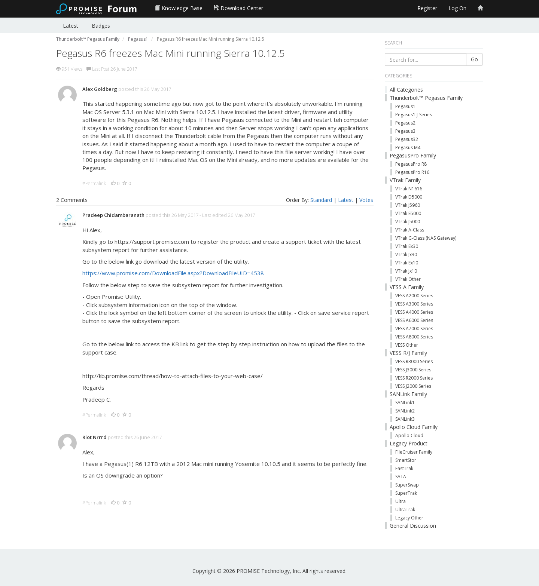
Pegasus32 (406, 139)
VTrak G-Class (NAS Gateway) (425, 238)
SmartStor (405, 460)
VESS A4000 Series (414, 312)
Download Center (238, 8)
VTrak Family (405, 180)
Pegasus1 (405, 106)
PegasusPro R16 (412, 172)
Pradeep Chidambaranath (113, 215)
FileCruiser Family (413, 452)
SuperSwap (407, 485)
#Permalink (94, 183)
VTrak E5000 (408, 213)
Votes (366, 199)
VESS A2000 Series (414, 295)
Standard (321, 199)
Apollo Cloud (409, 435)
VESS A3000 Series (414, 304)
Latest (70, 25)
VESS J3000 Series (413, 369)
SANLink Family (408, 394)
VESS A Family (407, 287)
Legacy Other (409, 518)
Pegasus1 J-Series (413, 114)
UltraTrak (405, 509)
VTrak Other (408, 279)
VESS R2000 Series (414, 378)
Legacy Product (408, 443)
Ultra (400, 501)
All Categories (406, 89)
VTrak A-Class (409, 230)
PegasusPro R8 (411, 164)
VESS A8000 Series (414, 337)
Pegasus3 (405, 131)
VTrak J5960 (407, 205)
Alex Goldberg (99, 89)
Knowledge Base (178, 8)
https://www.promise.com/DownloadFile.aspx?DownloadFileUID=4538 (173, 273)
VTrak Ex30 (406, 246)
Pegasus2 (405, 123)
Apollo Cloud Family (414, 426)
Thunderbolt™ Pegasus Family (426, 97)
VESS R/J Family (408, 352)
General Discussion (413, 525)
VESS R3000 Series (414, 361)
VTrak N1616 (408, 188)
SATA (400, 476)
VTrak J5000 (407, 221)
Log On (457, 8)
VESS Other (406, 345)
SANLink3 (405, 419)
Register (427, 8)
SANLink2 (405, 411)
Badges (101, 25)
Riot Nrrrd (94, 437)
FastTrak (404, 468)
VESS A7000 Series (414, 328)
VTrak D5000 (408, 197)
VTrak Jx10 (406, 271)
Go (474, 59)
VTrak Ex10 (406, 263)
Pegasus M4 (407, 147)
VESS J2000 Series (413, 386)
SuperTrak (406, 493)
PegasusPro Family (413, 155)
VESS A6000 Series (414, 320)
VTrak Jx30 (406, 254)
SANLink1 (405, 402)
